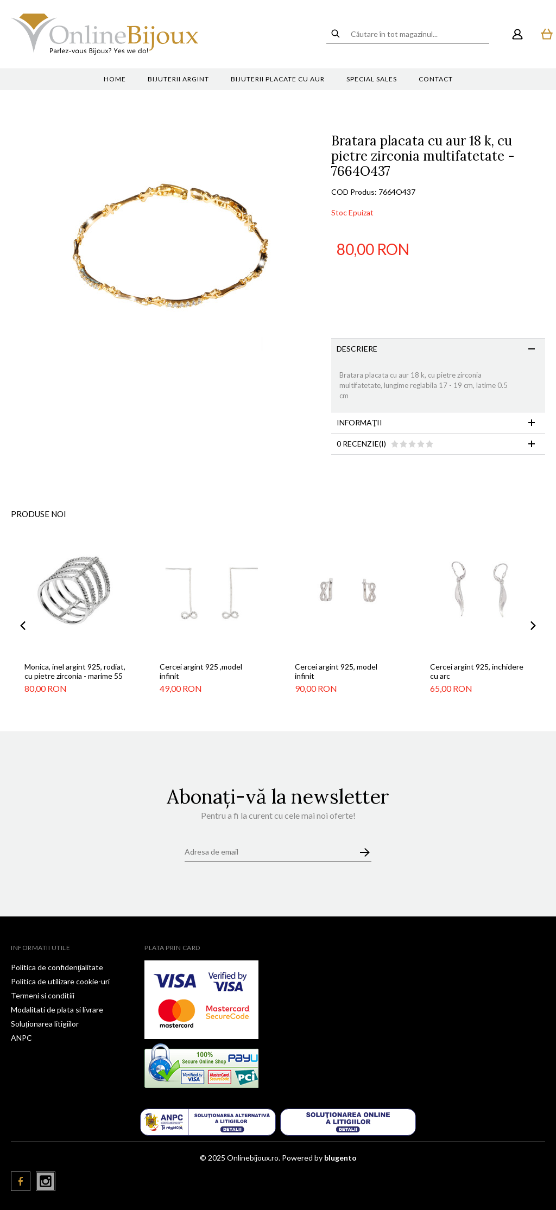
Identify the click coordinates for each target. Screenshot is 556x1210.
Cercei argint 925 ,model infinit (201, 671)
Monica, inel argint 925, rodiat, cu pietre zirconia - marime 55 (74, 671)
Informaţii (359, 422)
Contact (436, 79)
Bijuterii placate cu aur (278, 79)
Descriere (357, 348)
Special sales (371, 79)
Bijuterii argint (178, 79)
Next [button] (533, 625)
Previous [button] (22, 625)
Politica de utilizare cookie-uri (60, 981)
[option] (171, 273)
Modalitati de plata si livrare (57, 1009)
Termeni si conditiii (42, 995)
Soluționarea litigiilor (45, 1023)
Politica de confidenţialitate (57, 967)
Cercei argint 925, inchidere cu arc (476, 671)
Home (115, 79)
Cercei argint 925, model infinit (336, 671)
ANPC (21, 1037)
